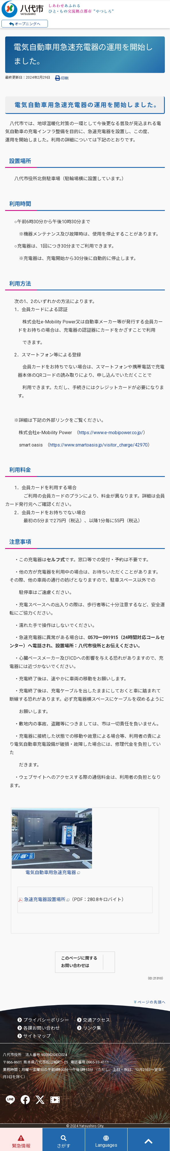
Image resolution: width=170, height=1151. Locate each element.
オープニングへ (24, 24)
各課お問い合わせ (38, 1028)
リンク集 (89, 1028)
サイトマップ (34, 1036)
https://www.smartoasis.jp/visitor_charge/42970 (99, 445)
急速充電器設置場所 (43, 899)
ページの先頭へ (152, 1002)
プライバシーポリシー (43, 1020)
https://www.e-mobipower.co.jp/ (111, 432)
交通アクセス (93, 1020)
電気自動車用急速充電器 (53, 872)
